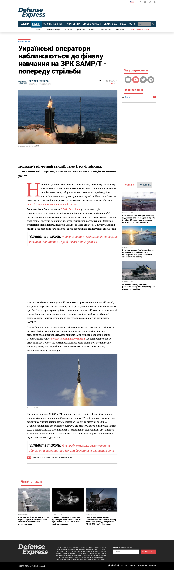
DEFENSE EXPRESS (39, 81)
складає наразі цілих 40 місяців (69, 343)
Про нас (38, 30)
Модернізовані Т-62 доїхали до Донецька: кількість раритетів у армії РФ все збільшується (72, 241)
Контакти (120, 30)
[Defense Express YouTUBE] (145, 2)
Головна (21, 41)
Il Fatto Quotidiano (71, 209)
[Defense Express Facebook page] (140, 2)
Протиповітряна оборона (60, 468)
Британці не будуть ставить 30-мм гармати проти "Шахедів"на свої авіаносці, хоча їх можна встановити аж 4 (33, 530)
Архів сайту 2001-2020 (140, 30)
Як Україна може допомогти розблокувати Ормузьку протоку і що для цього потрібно (138, 289)
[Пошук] (153, 24)
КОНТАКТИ (152, 578)
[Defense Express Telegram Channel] (155, 2)
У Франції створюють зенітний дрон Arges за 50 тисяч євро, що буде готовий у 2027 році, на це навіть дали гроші (67, 530)
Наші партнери (105, 30)
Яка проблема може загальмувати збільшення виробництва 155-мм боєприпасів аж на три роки (72, 455)
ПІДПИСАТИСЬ (148, 564)
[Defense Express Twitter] (150, 2)
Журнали (68, 30)
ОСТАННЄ (129, 185)
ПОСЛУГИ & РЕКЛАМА (128, 578)
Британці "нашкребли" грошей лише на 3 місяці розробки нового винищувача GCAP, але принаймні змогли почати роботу (138, 255)
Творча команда (53, 30)
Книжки (92, 30)
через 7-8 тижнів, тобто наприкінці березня (52, 204)
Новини (28, 41)
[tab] (129, 185)
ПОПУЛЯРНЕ (145, 185)
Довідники (81, 30)
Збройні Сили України (41, 468)
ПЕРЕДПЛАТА (142, 578)
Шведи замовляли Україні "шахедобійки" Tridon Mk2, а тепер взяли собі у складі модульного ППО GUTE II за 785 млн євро (100, 531)
